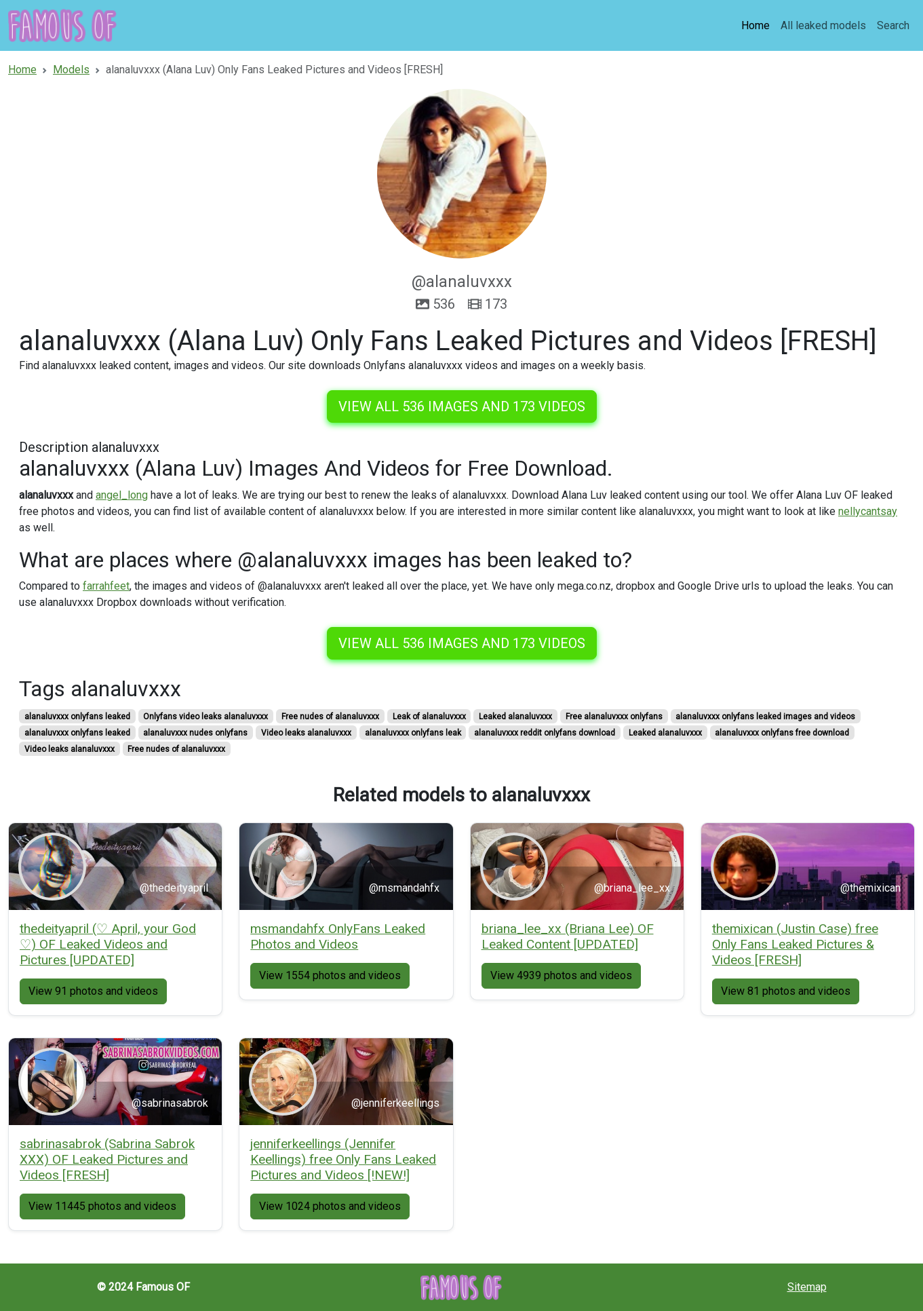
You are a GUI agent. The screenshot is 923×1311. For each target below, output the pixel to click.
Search (893, 25)
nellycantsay (867, 511)
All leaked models (823, 25)
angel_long (122, 495)
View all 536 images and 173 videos (461, 406)
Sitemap (807, 1286)
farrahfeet (106, 586)
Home (755, 25)
